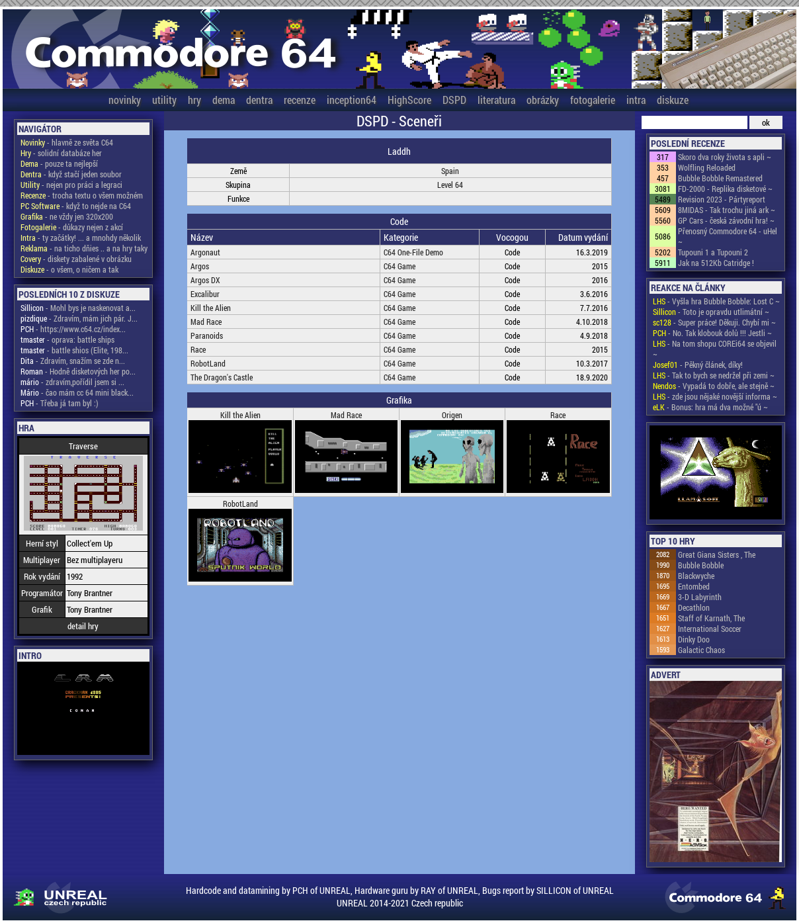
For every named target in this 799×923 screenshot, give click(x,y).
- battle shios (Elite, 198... (74, 350)
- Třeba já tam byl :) (60, 403)
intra (636, 100)
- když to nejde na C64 (76, 205)
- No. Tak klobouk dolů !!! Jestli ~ (712, 333)
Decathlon (694, 607)
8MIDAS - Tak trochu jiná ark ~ (726, 209)
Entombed (694, 586)
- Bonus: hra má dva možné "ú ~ (710, 407)
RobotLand (208, 363)
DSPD (454, 100)
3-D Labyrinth (700, 597)
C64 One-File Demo (413, 252)
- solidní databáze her (61, 153)
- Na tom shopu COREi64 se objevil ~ (715, 348)
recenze (299, 100)
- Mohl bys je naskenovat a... (78, 307)
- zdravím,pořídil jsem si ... (72, 381)
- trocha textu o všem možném (82, 195)
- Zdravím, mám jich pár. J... (79, 318)
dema (223, 100)
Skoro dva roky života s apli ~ (724, 157)
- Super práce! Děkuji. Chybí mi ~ (714, 322)
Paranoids (206, 335)
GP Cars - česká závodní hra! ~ (726, 220)
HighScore (409, 100)
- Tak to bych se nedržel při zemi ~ (714, 375)
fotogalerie (592, 100)
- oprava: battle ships (67, 339)
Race (198, 349)
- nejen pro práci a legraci (71, 184)
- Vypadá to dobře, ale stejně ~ (714, 385)
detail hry (83, 626)
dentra (259, 100)
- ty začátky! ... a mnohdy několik (81, 237)
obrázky (542, 100)
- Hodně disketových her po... (78, 371)
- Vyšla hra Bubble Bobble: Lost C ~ (716, 301)
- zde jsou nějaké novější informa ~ (715, 396)
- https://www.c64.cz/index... (73, 329)
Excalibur (205, 293)
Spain (450, 170)
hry (194, 100)
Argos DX (205, 280)
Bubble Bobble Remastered (720, 178)
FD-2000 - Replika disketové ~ (725, 188)
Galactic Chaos (701, 649)
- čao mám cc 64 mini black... (77, 392)
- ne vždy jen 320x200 (67, 216)
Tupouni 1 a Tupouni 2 (713, 252)
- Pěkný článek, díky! (698, 364)
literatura (496, 100)
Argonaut (205, 252)
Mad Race (206, 321)
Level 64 (450, 184)
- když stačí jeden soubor (71, 174)
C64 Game (399, 266)
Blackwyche (696, 575)
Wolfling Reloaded (707, 167)
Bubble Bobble (701, 565)
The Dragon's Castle (221, 377)
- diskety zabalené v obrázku (76, 258)
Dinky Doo (694, 639)
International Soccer (709, 628)
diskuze (673, 100)
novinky (124, 100)
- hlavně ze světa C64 (67, 142)
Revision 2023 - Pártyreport (721, 199)
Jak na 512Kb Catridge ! (716, 262)
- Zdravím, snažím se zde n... (73, 360)
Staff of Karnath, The (711, 618)
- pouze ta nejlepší (59, 163)
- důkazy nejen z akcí (72, 227)
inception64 (351, 100)
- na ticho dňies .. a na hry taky (84, 248)
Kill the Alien (210, 307)
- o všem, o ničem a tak (69, 269)
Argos (199, 266)
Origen (452, 415)
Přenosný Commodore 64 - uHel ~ (727, 236)
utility (164, 100)
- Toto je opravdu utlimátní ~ (711, 311)
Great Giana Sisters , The (716, 554)
